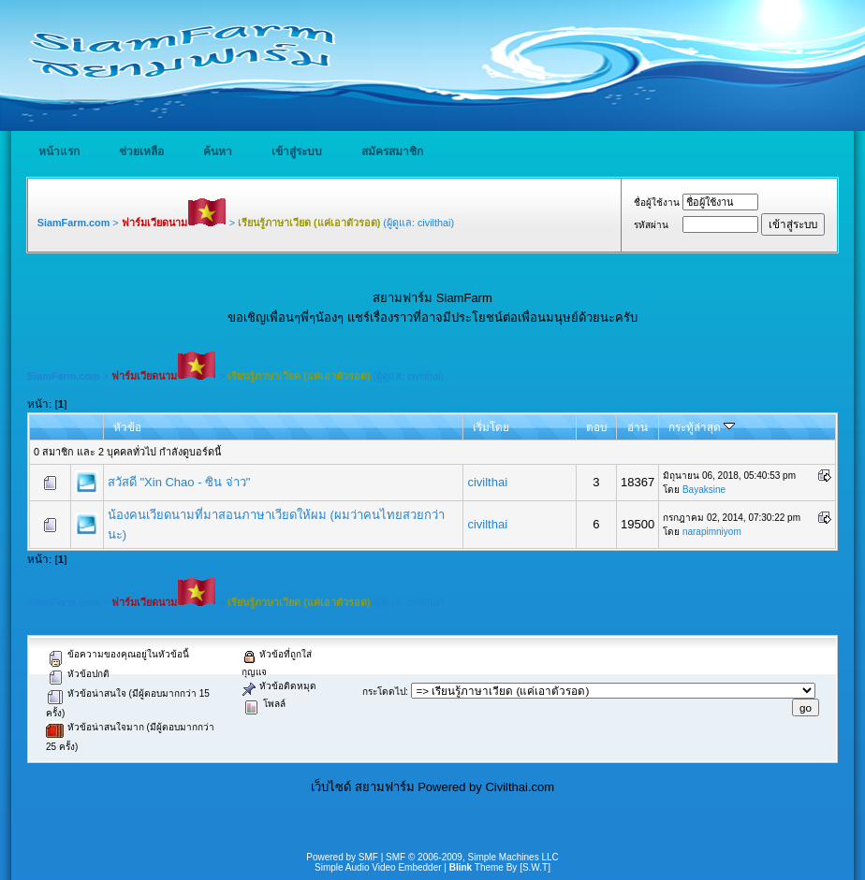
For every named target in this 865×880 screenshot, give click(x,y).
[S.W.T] (535, 867)
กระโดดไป (383, 691)
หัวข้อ (127, 427)
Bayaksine (704, 489)
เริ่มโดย (491, 427)
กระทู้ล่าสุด (701, 427)
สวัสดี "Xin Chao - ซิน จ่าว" (179, 482)
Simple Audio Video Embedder (378, 867)
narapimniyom (711, 532)
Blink (460, 867)
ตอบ (596, 427)
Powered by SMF (342, 857)
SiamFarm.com (73, 222)
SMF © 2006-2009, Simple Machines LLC (472, 857)
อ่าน (637, 427)
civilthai (434, 222)
